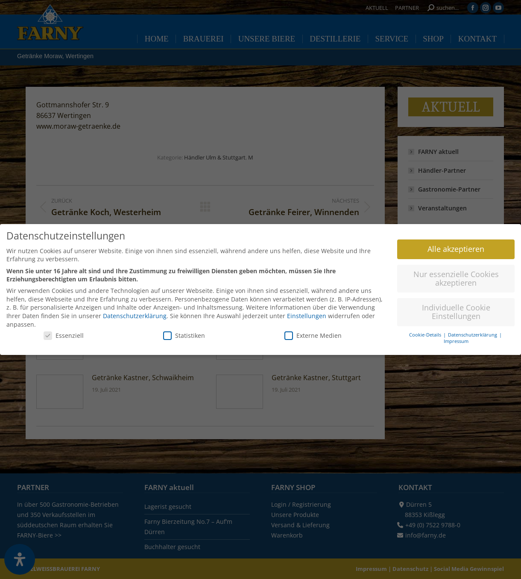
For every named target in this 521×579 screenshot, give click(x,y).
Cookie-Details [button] (425, 331)
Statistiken (184, 332)
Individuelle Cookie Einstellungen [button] (456, 308)
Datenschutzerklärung (135, 312)
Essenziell (64, 332)
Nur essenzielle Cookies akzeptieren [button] (456, 274)
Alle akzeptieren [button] (455, 245)
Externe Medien (313, 332)
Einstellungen (306, 312)
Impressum (456, 337)
